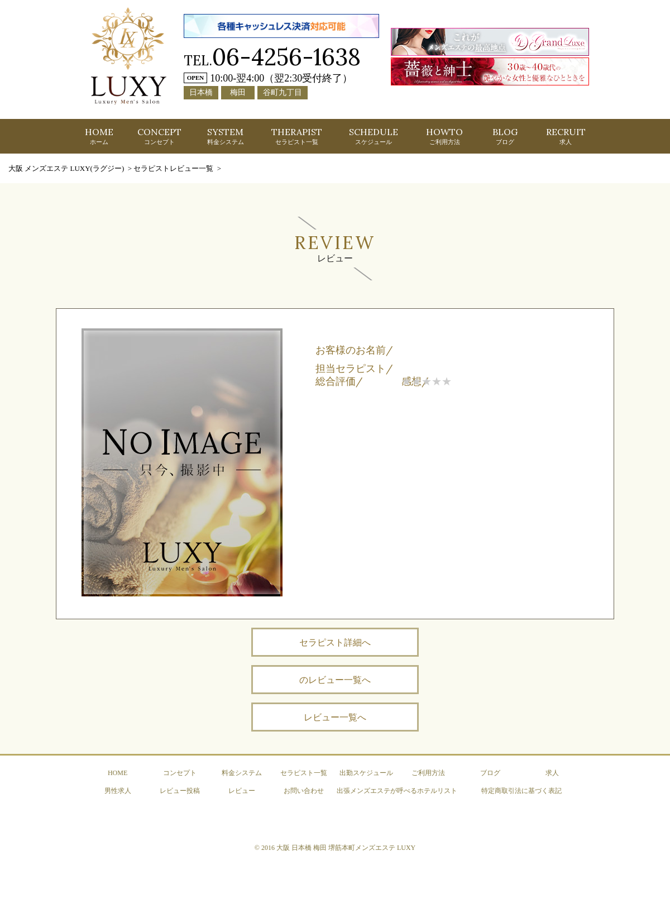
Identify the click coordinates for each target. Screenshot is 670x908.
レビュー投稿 (180, 791)
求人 (552, 773)
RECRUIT (566, 135)
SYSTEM (225, 135)
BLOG (505, 135)
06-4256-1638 (286, 56)
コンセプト (180, 773)
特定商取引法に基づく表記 (521, 791)
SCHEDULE (373, 135)
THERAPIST (296, 135)
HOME (99, 135)
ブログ (490, 773)
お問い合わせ (304, 791)
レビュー (241, 791)
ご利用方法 (428, 773)
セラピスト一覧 (303, 773)
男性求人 (117, 791)
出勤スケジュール (366, 773)
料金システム (242, 773)
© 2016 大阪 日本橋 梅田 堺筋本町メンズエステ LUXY (335, 848)
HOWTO (444, 135)
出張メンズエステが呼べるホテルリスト (397, 791)
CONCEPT (159, 135)
